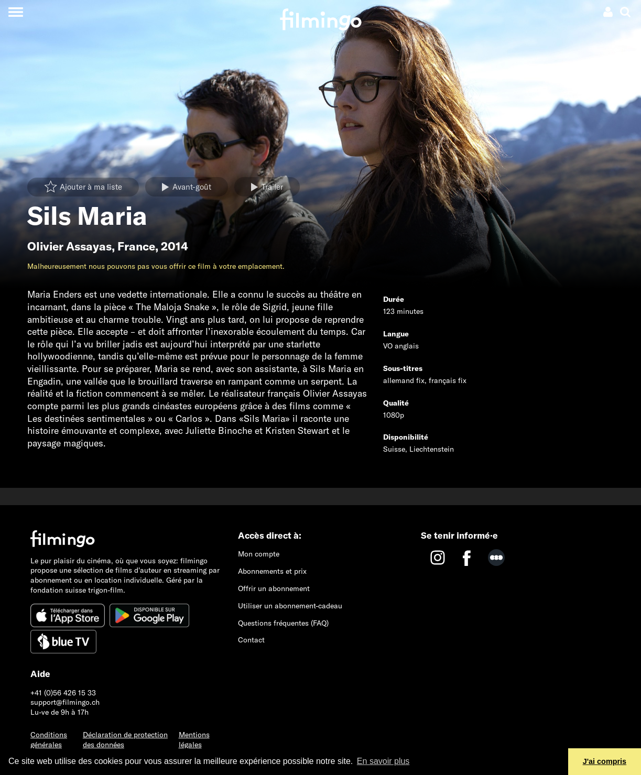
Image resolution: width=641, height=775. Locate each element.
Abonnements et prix (272, 571)
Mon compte (258, 554)
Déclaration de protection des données (125, 739)
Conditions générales (48, 739)
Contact (251, 640)
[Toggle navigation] (15, 12)
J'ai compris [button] (604, 761)
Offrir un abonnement (274, 588)
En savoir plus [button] (383, 761)
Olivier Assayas (69, 246)
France (136, 246)
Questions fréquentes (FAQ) (283, 623)
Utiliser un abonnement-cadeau (290, 605)
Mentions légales (194, 739)
